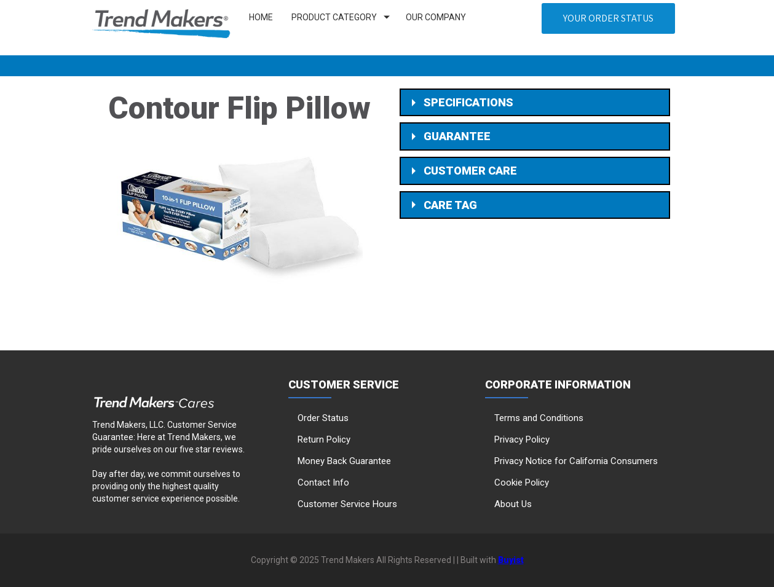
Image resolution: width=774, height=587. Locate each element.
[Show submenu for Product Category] (387, 17)
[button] (608, 18)
